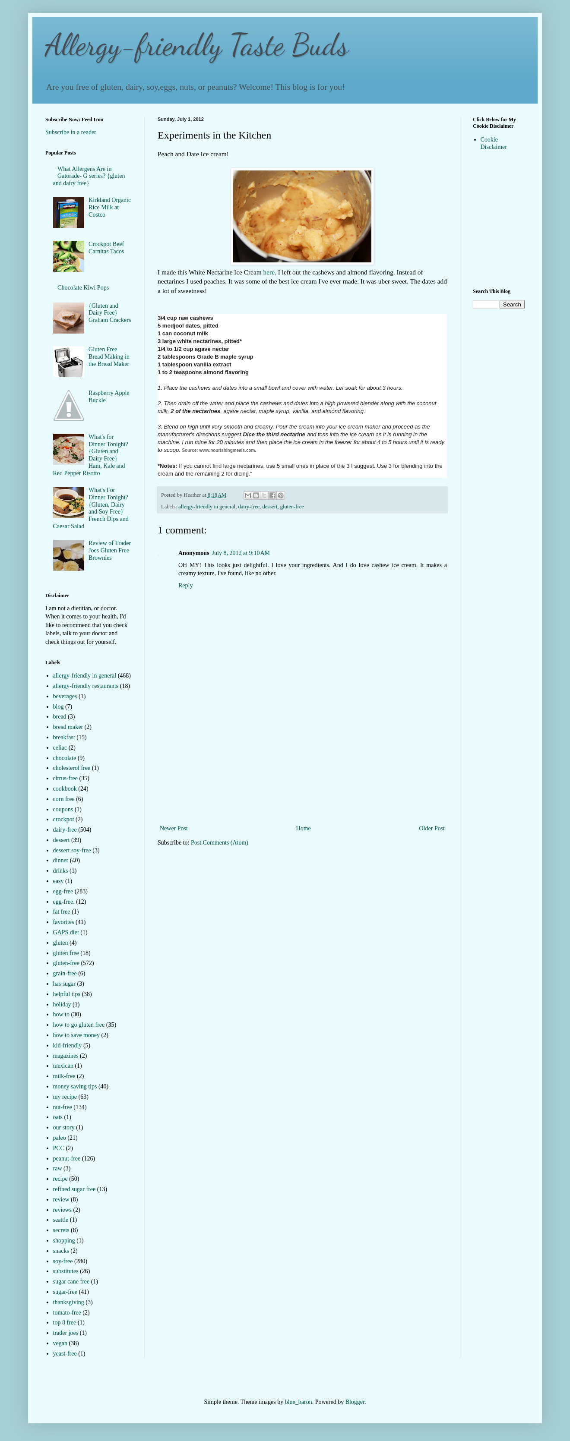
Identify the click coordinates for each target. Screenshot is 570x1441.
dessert (269, 507)
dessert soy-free (72, 850)
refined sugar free (74, 1189)
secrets (61, 1230)
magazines (66, 1056)
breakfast (64, 737)
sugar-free (65, 1292)
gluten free (66, 953)
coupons (63, 809)
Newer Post (174, 828)
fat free (61, 911)
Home (303, 828)
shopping (64, 1240)
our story (64, 1127)
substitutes (66, 1271)
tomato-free (67, 1312)
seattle (61, 1220)
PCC (58, 1148)
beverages (65, 696)
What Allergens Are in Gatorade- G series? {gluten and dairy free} (89, 176)
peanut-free (67, 1158)
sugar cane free (71, 1281)
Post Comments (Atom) (219, 842)
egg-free (63, 891)
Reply (185, 585)
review (61, 1199)
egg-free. (64, 902)
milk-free (64, 1076)
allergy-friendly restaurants (86, 686)
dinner (61, 860)
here (269, 272)
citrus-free (65, 778)
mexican (63, 1066)
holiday (62, 1004)
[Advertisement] (302, 769)
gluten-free (292, 507)
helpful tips (66, 994)
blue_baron (298, 1402)
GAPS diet (66, 932)
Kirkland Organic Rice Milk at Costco (110, 207)
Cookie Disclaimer (494, 143)
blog (58, 706)
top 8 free (64, 1322)
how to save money (76, 1035)
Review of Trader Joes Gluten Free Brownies (110, 550)
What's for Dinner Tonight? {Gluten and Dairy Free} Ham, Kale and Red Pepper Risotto (90, 455)
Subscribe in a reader (70, 132)
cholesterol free (72, 768)
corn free (64, 799)
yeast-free (65, 1353)
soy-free (63, 1261)
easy (58, 881)
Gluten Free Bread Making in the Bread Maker (109, 356)
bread (59, 716)
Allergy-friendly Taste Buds (196, 45)
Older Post (432, 828)
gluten (60, 943)
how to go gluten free (79, 1025)
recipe (60, 1179)
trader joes (66, 1333)
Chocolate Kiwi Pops (83, 287)
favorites (63, 922)
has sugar (64, 984)
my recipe (65, 1097)
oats (58, 1117)
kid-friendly (67, 1045)
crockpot (63, 819)
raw (57, 1168)
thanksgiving (68, 1302)
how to (61, 1014)
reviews (62, 1210)
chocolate (64, 758)
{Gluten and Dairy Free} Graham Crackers (110, 313)
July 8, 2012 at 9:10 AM (241, 553)
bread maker (68, 727)
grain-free (65, 973)
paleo (59, 1138)
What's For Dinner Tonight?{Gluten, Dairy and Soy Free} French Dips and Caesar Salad (91, 508)
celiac (60, 747)
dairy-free (249, 507)
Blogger (354, 1402)
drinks (60, 870)
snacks (61, 1251)
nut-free (62, 1107)
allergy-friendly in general (206, 507)
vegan (60, 1343)
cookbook (65, 788)
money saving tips (75, 1086)
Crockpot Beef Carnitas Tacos (106, 248)
